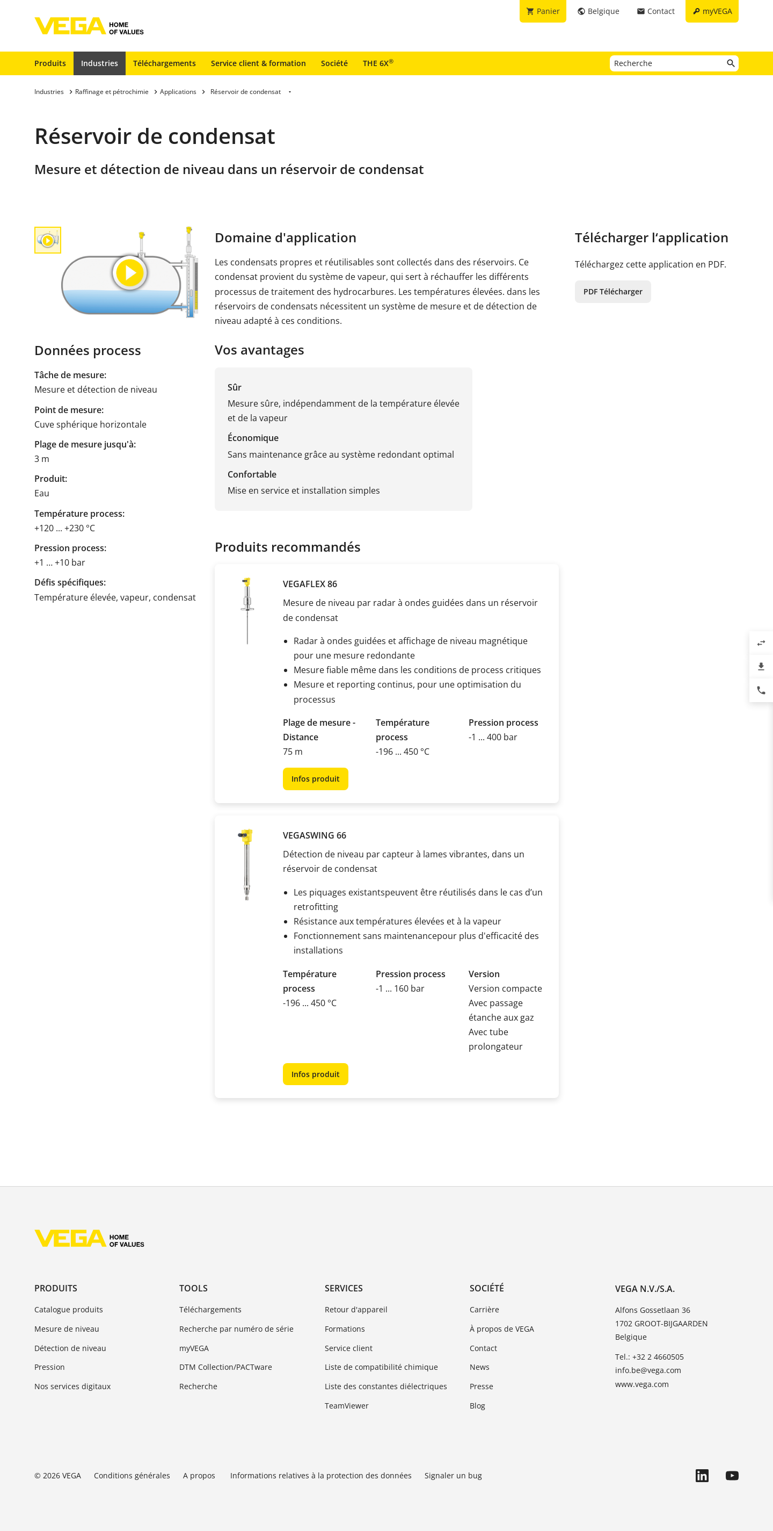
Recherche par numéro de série (236, 1329)
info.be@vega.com (648, 1370)
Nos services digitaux (72, 1386)
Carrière (484, 1309)
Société (334, 63)
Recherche (198, 1386)
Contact (483, 1348)
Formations (345, 1329)
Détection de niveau (70, 1348)
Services (344, 1288)
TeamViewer (347, 1405)
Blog (477, 1405)
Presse (481, 1386)
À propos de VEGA (502, 1329)
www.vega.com (642, 1384)
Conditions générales (132, 1475)
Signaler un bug (453, 1475)
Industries (99, 63)
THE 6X (378, 62)
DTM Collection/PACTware (225, 1367)
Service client (349, 1348)
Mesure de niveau (66, 1329)
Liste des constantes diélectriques (386, 1386)
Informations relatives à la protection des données (321, 1475)
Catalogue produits (68, 1309)
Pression (49, 1367)
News (480, 1367)
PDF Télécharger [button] (613, 291)
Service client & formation (258, 63)
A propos (200, 1475)
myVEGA (194, 1348)
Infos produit (315, 779)
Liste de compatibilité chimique (381, 1367)
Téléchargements (164, 63)
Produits (50, 63)
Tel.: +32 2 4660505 (649, 1357)
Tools (193, 1288)
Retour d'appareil (356, 1309)
